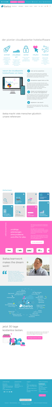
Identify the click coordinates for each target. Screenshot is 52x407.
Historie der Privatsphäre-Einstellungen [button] (40, 402)
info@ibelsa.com (8, 389)
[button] (50, 6)
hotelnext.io (41, 386)
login (41, 1)
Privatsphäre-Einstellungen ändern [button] (27, 402)
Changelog (29, 391)
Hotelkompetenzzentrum (43, 391)
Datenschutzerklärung (13, 402)
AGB (19, 402)
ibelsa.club (29, 1)
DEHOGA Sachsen (42, 388)
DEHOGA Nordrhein (42, 389)
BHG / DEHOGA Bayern (43, 387)
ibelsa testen (35, 1)
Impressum (7, 402)
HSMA (40, 390)
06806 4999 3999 (47, 1)
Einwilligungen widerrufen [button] (26, 404)
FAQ (27, 383)
